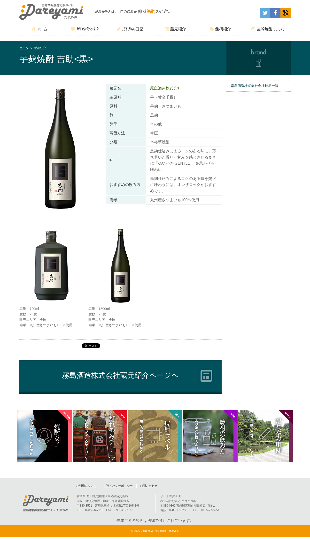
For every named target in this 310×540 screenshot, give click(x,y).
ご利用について (86, 489)
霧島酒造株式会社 (165, 88)
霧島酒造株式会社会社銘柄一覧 (254, 86)
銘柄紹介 (40, 48)
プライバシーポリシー (118, 489)
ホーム (23, 48)
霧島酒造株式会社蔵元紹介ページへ (120, 375)
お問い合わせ (148, 489)
